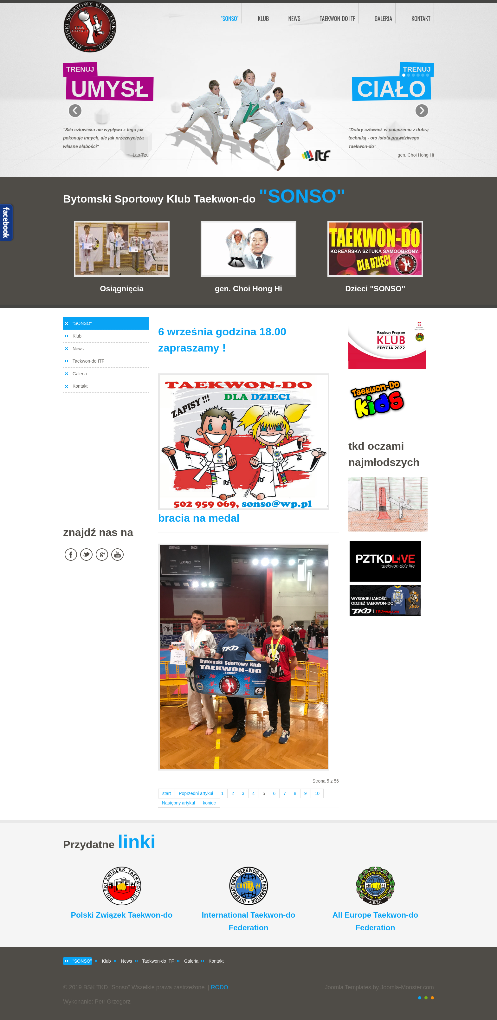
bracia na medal (199, 518)
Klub (77, 336)
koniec (209, 802)
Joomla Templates (348, 987)
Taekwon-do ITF (88, 361)
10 (317, 793)
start (166, 793)
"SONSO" (82, 323)
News (78, 348)
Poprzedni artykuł (196, 793)
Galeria (80, 373)
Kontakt (80, 386)
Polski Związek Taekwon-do (122, 915)
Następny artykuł (178, 802)
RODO (219, 987)
